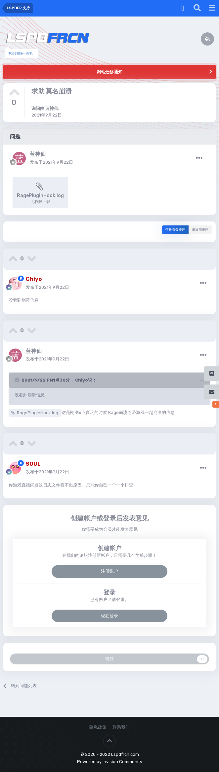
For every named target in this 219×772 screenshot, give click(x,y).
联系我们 (121, 727)
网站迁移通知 (109, 71)
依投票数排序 (175, 230)
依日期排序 (200, 230)
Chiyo (81, 380)
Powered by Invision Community (109, 761)
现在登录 (109, 615)
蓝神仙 (51, 108)
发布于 (51, 162)
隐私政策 (98, 727)
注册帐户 (109, 571)
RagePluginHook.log (37, 412)
